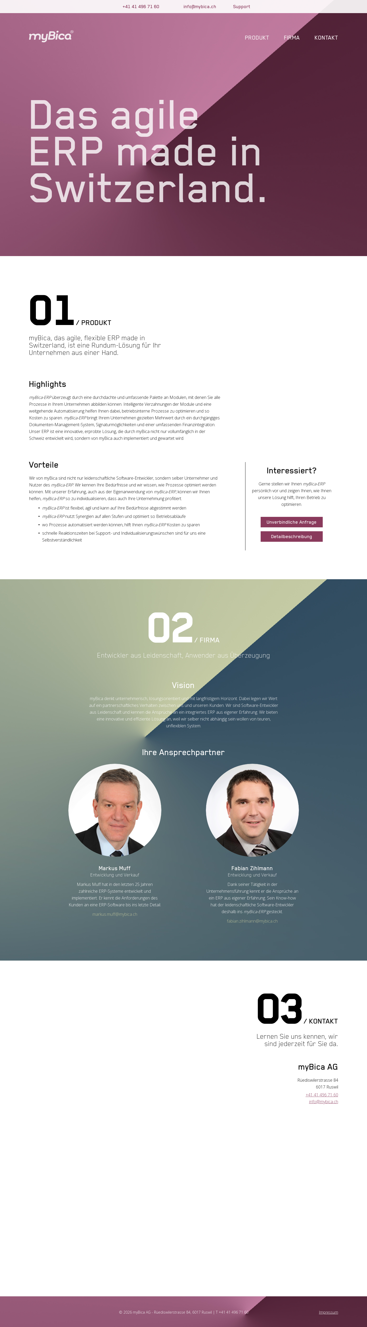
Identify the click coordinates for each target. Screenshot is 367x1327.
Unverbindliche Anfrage (292, 522)
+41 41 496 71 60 (141, 6)
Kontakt (326, 38)
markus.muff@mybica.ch (114, 914)
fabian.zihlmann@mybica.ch (252, 921)
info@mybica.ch (200, 6)
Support (241, 6)
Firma (292, 38)
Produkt (257, 38)
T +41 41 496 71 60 (232, 1312)
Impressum (328, 1312)
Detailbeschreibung (291, 536)
